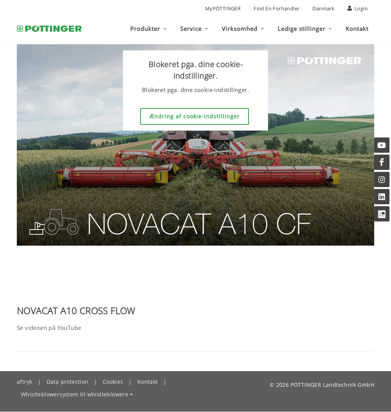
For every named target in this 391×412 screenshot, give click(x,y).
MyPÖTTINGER (223, 8)
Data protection (68, 382)
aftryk (24, 382)
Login (357, 8)
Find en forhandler (276, 8)
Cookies (113, 382)
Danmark (323, 8)
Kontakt (147, 382)
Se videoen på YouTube (49, 328)
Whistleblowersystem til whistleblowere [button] (74, 394)
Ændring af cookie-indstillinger (194, 116)
